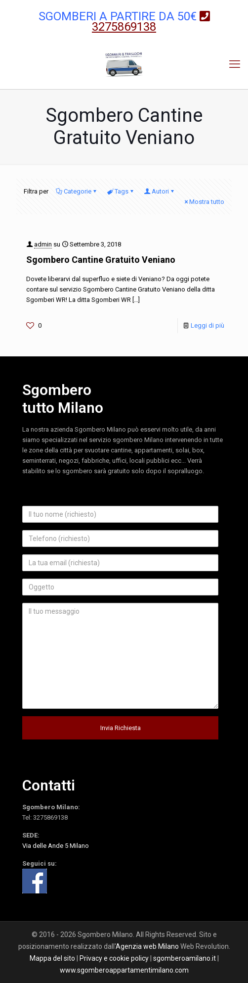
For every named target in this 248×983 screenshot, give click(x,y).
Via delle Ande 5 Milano (55, 845)
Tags (121, 191)
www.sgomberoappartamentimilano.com (124, 970)
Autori (159, 191)
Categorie (77, 191)
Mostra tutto (203, 201)
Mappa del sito (52, 958)
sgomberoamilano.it (184, 958)
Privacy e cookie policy (114, 958)
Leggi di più (207, 325)
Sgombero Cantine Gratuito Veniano (100, 259)
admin (43, 244)
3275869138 (50, 817)
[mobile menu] (234, 64)
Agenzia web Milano (147, 946)
